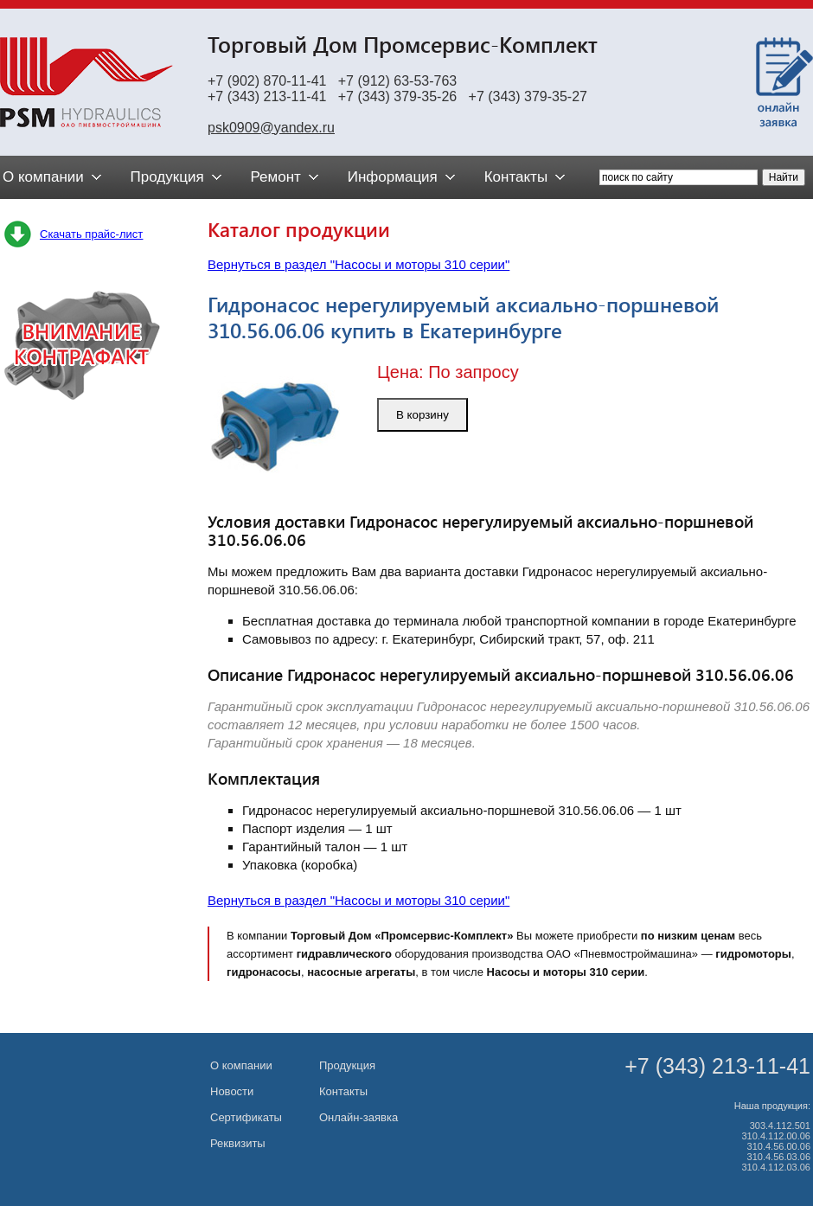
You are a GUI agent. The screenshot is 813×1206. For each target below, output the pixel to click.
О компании (241, 1065)
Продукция (347, 1065)
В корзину (422, 414)
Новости (231, 1091)
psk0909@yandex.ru (271, 127)
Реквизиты (238, 1143)
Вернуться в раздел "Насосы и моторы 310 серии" (358, 264)
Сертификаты (246, 1117)
